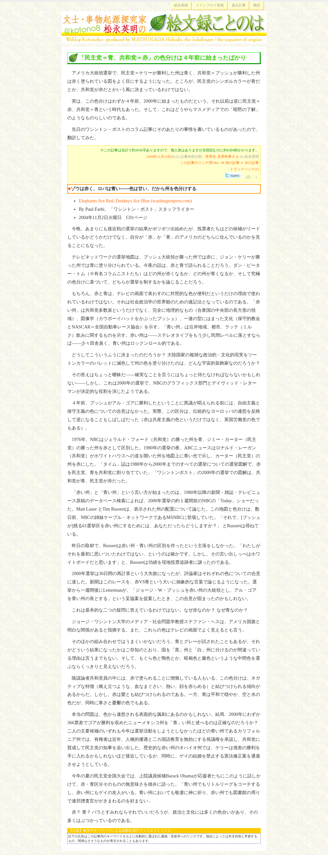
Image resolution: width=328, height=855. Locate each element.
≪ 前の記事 (230, 163)
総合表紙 (181, 5)
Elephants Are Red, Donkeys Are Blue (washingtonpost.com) (135, 200)
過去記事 (239, 5)
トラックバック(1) (244, 169)
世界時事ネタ (228, 156)
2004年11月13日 (158, 156)
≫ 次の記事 (249, 163)
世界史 (210, 156)
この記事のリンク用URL (199, 163)
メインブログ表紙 (210, 5)
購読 (256, 5)
